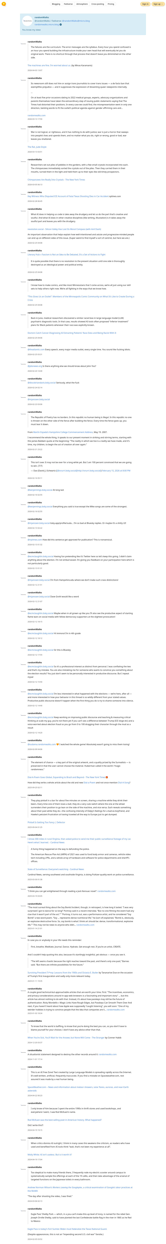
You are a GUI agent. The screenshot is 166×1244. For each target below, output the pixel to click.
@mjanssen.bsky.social (39, 399)
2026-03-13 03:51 (35, 152)
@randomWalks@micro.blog (76, 20)
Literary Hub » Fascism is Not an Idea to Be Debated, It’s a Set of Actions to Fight (66, 254)
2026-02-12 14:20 (35, 732)
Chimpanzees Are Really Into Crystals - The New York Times (56, 179)
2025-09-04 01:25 (35, 827)
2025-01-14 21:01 (35, 928)
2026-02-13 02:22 (35, 528)
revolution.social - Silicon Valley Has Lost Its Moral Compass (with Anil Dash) (64, 229)
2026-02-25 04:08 (35, 243)
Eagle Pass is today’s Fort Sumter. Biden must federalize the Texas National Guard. (67, 1229)
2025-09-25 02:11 (35, 787)
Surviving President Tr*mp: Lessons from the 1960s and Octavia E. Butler (63, 972)
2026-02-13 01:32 (35, 544)
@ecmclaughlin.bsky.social (40, 556)
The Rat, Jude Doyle (37, 146)
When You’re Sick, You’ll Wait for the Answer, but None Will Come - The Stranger (66, 1037)
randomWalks (35, 41)
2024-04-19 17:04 (35, 1159)
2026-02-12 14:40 (35, 705)
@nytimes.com (35, 539)
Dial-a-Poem (89, 782)
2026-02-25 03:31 (35, 354)
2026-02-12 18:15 (35, 621)
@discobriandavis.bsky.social (42, 382)
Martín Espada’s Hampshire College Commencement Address (63, 432)
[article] (83, 56)
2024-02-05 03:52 (35, 1239)
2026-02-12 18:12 (35, 638)
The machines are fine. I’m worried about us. (49, 65)
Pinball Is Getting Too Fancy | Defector (46, 822)
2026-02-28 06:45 (35, 201)
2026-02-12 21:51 (35, 585)
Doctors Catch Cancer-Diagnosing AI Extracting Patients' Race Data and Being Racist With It (72, 333)
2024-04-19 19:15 (35, 1130)
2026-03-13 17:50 (35, 119)
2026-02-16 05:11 (35, 478)
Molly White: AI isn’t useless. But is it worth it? (50, 1154)
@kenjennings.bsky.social (40, 490)
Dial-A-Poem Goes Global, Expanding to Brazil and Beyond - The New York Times (66, 777)
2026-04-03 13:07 (35, 70)
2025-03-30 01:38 (35, 879)
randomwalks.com (37, 115)
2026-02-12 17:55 (35, 655)
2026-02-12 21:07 (35, 601)
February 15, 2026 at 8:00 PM (116, 470)
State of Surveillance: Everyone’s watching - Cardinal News (56, 869)
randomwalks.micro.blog (47, 24)
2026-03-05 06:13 (35, 184)
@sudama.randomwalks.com (42, 744)
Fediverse (68, 4)
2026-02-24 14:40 (35, 371)
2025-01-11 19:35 (35, 981)
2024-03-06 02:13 (35, 1201)
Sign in (144, 4)
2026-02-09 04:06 (35, 749)
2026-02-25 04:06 (35, 338)
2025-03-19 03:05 (35, 896)
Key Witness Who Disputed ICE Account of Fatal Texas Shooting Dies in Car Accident (68, 196)
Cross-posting (97, 4)
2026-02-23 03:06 (35, 404)
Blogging (56, 4)
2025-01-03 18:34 (35, 1013)
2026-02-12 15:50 (35, 682)
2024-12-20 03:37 (35, 1042)
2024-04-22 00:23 (35, 1095)
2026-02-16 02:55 (35, 495)
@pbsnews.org (35, 366)
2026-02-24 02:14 (35, 387)
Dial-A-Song (123, 782)
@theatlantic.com (36, 349)
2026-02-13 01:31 (35, 568)
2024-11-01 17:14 (35, 1059)
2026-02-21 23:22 (35, 449)
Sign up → (157, 4)
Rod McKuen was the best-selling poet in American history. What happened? (65, 1119)
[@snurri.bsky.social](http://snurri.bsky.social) (79, 470)
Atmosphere (82, 4)
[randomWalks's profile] (23, 43)
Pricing (111, 4)
